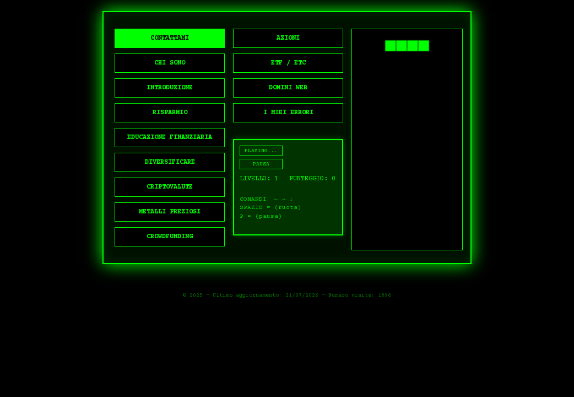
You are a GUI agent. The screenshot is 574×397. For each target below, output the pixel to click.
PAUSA (261, 164)
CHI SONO (169, 63)
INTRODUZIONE (170, 88)
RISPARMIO (170, 112)
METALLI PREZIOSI (170, 212)
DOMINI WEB (288, 88)
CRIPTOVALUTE (170, 187)
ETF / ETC (288, 63)
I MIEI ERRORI (288, 112)
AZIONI (288, 38)
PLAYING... (261, 151)
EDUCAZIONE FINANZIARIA (169, 137)
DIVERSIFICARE (170, 162)
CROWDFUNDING (170, 236)
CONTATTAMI (169, 38)
